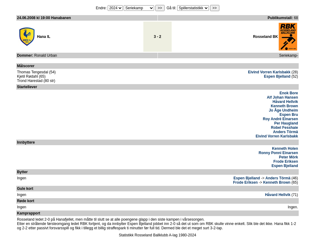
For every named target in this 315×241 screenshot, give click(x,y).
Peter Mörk (288, 157)
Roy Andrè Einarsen (280, 119)
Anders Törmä (285, 132)
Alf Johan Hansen (282, 97)
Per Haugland (286, 123)
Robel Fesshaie (284, 127)
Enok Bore (289, 93)
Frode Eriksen (285, 161)
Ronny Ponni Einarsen (278, 153)
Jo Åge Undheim (283, 110)
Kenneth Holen (285, 148)
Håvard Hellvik (285, 102)
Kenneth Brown (284, 106)
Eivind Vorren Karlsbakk (269, 72)
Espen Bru (289, 114)
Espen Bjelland (277, 76)
